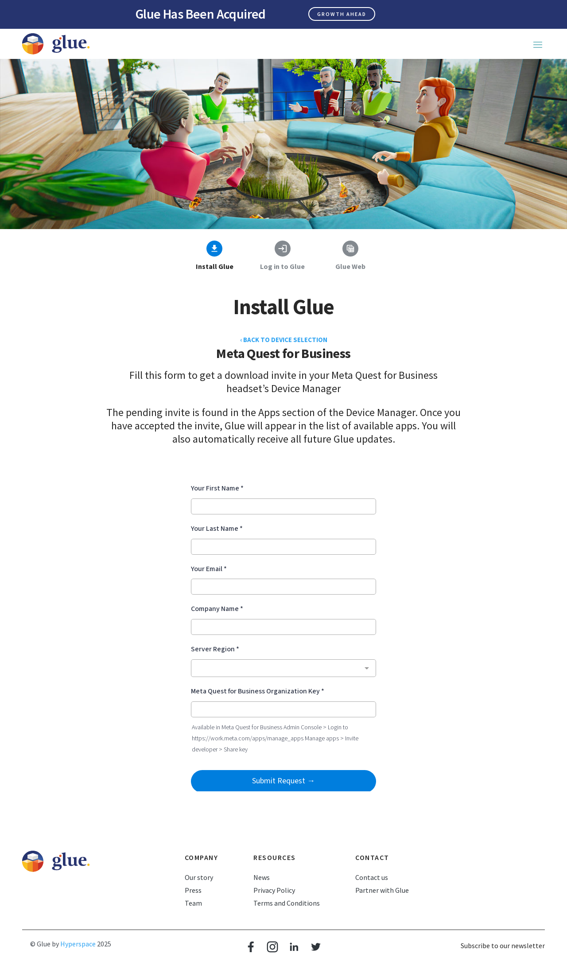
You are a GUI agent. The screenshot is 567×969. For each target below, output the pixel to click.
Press (193, 890)
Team (193, 903)
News (261, 877)
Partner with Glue (382, 890)
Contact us (371, 877)
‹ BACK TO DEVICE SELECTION (283, 339)
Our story (199, 877)
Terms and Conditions (286, 903)
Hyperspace (78, 943)
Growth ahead (341, 14)
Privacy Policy (274, 890)
